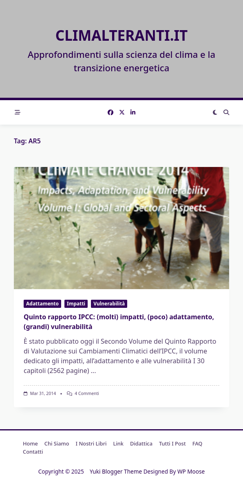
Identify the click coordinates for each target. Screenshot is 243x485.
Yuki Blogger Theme (116, 471)
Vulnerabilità (109, 303)
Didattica (141, 443)
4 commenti (87, 393)
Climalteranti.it (121, 35)
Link (118, 443)
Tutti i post (172, 443)
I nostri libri (91, 443)
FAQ (197, 443)
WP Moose (191, 471)
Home (30, 443)
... (93, 370)
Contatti (33, 451)
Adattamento (42, 303)
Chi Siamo (56, 443)
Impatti (76, 303)
